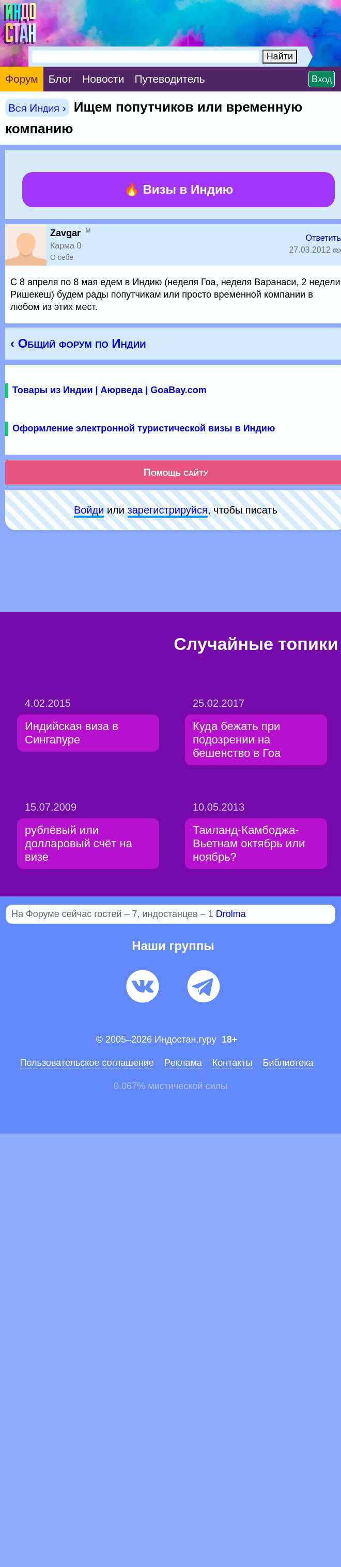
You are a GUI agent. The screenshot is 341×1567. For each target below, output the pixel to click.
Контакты (232, 1063)
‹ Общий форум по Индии (78, 343)
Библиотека (288, 1063)
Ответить (323, 238)
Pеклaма (183, 1063)
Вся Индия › (37, 108)
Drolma (231, 914)
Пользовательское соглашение (87, 1063)
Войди (89, 510)
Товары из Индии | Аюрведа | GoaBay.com (109, 390)
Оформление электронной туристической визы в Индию (143, 428)
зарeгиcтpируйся (168, 510)
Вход (322, 79)
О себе (61, 257)
